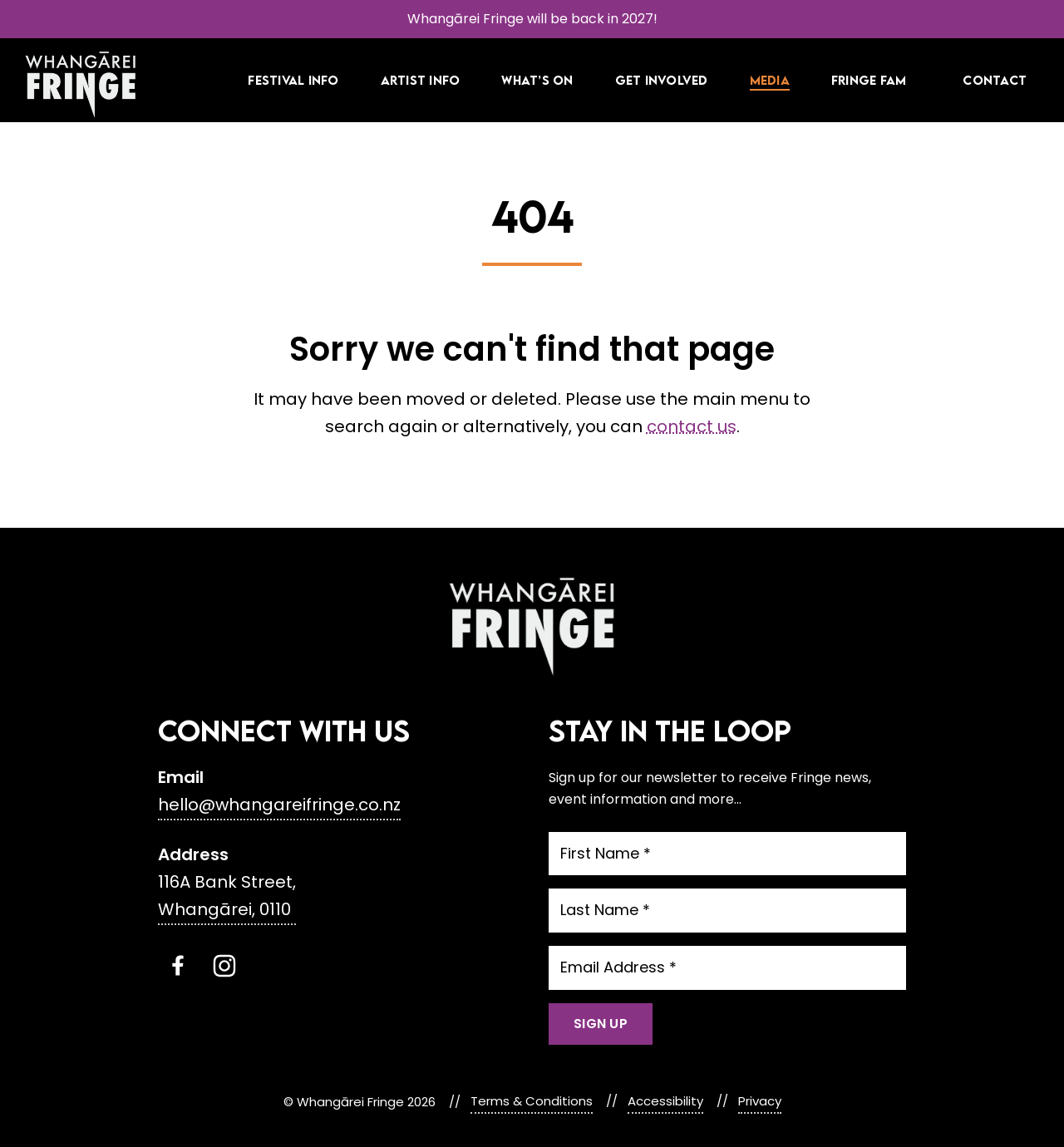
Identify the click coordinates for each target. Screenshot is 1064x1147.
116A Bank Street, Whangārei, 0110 (227, 895)
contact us (691, 426)
